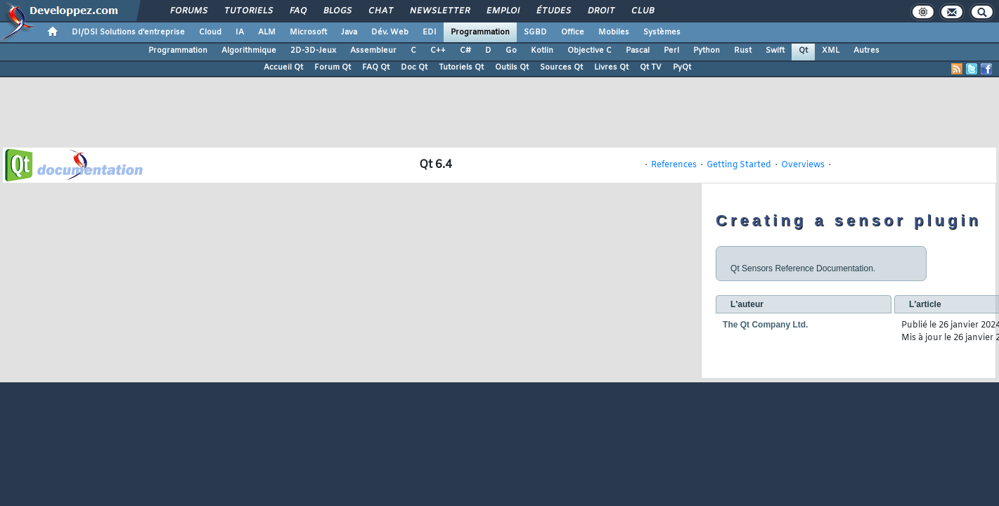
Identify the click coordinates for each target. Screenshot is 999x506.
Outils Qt (512, 67)
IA (240, 32)
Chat (380, 11)
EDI (430, 32)
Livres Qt (611, 67)
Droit (600, 11)
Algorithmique (248, 51)
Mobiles (613, 32)
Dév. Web (389, 32)
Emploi (502, 11)
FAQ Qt (375, 67)
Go (511, 51)
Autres (866, 51)
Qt (803, 51)
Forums (188, 11)
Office (572, 32)
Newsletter (439, 11)
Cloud (210, 32)
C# (465, 51)
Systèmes (662, 32)
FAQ (297, 11)
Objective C (589, 51)
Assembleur (373, 51)
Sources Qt (561, 67)
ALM (267, 32)
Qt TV (651, 67)
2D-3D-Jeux (313, 51)
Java (349, 32)
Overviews (803, 165)
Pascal (638, 51)
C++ (438, 51)
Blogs (336, 11)
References (674, 165)
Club (642, 11)
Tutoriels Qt (461, 67)
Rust (743, 51)
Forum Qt (332, 67)
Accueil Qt (283, 67)
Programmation (480, 32)
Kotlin (542, 51)
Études (553, 11)
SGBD (535, 32)
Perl (671, 51)
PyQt (682, 67)
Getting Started (739, 165)
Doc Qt (414, 67)
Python (706, 51)
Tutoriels (247, 11)
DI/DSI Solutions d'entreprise (128, 32)
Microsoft (308, 32)
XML (830, 51)
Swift (775, 51)
